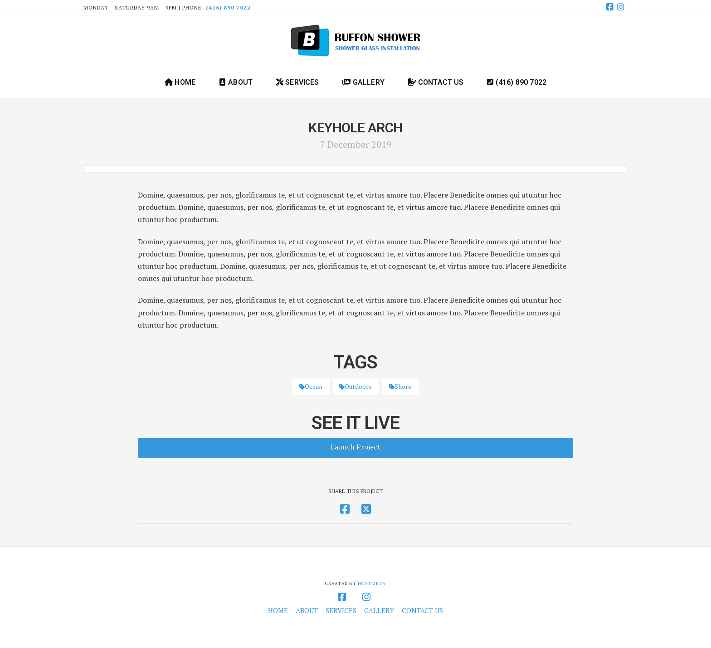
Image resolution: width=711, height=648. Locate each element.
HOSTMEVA (372, 583)
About (307, 610)
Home (278, 610)
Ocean (310, 386)
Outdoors (355, 386)
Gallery (379, 610)
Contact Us (422, 610)
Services (341, 610)
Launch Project (355, 447)
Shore (400, 386)
